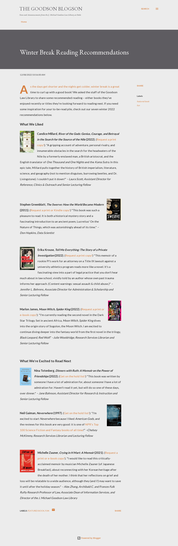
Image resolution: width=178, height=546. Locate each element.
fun (138, 105)
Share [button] (140, 85)
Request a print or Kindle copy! (50, 210)
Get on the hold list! (72, 376)
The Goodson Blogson (50, 8)
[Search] (145, 8)
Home (24, 22)
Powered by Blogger (89, 538)
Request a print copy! (78, 255)
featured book (143, 101)
